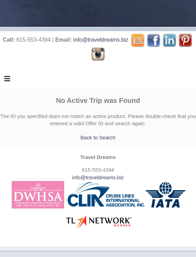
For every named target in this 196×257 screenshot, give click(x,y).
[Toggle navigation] (7, 80)
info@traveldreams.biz (100, 40)
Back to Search (98, 137)
